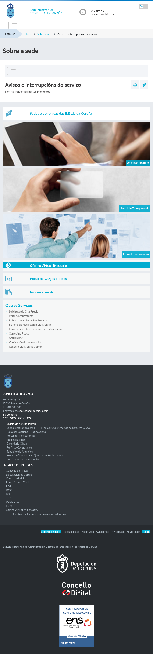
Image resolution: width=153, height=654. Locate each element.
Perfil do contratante (21, 316)
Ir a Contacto (10, 414)
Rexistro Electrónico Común (25, 346)
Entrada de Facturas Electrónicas (28, 320)
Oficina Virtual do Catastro (22, 510)
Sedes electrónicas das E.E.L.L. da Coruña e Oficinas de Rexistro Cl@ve (49, 428)
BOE (8, 494)
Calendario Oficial (17, 443)
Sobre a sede (45, 34)
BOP (8, 486)
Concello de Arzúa (17, 470)
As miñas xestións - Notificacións (26, 432)
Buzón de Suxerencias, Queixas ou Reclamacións (35, 455)
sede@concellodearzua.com (32, 410)
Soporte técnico (51, 531)
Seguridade (134, 531)
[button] (143, 6)
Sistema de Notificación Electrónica (30, 324)
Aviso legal (102, 531)
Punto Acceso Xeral (17, 482)
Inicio (29, 34)
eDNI (9, 498)
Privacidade (118, 531)
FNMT (10, 506)
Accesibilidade (71, 531)
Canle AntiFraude (19, 333)
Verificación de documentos (25, 342)
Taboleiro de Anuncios (20, 451)
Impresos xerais (16, 439)
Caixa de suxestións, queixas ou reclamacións (35, 329)
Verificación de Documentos (23, 459)
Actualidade (16, 338)
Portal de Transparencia (21, 435)
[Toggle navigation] (14, 25)
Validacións (12, 502)
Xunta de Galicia (15, 478)
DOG (9, 490)
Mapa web (88, 531)
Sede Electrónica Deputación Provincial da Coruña (36, 514)
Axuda (146, 531)
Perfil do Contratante (19, 447)
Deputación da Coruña (19, 474)
